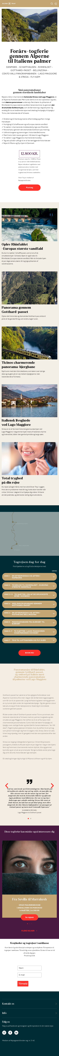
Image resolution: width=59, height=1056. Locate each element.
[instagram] (5, 1033)
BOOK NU (29, 653)
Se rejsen (29, 918)
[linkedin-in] (16, 1033)
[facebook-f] (11, 1033)
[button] (52, 4)
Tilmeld (23, 983)
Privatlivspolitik (29, 956)
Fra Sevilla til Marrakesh (29, 899)
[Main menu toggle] (55, 3)
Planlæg (29, 188)
